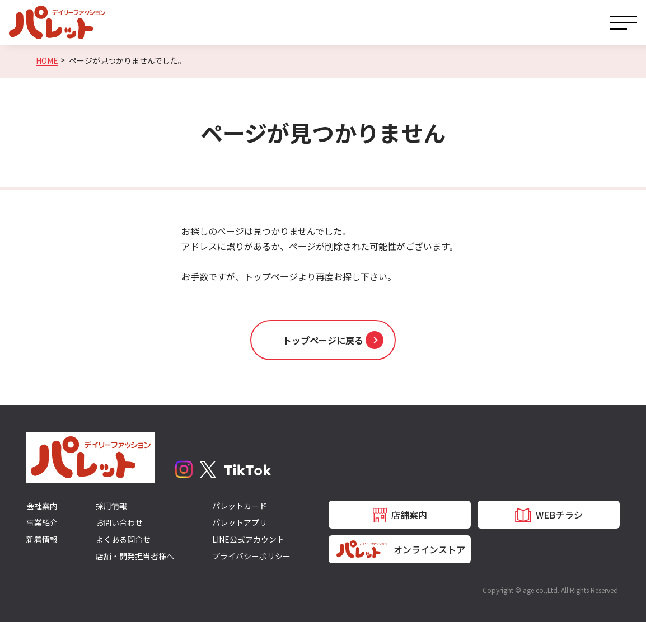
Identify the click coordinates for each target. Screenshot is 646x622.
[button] (323, 340)
